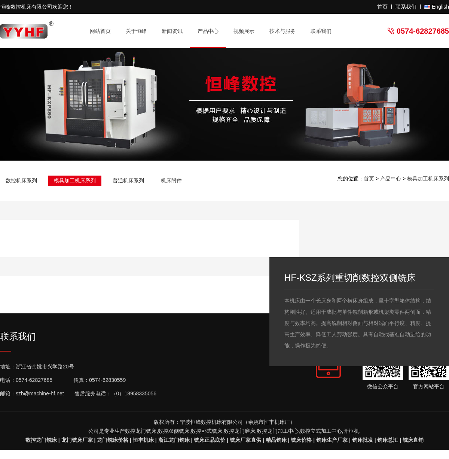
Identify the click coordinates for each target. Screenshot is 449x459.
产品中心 (211, 31)
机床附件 (171, 180)
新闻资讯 (175, 31)
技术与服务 (285, 31)
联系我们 (405, 7)
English (440, 7)
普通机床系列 (128, 180)
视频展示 (243, 31)
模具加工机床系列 (75, 180)
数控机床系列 (21, 180)
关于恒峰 (139, 31)
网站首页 (100, 31)
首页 (382, 7)
